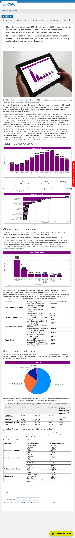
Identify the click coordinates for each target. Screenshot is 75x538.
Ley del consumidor (49, 502)
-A (7, 16)
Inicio (3, 10)
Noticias (8, 10)
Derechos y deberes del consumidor (27, 499)
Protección (15, 10)
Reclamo (23, 502)
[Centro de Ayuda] (61, 533)
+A (4, 16)
